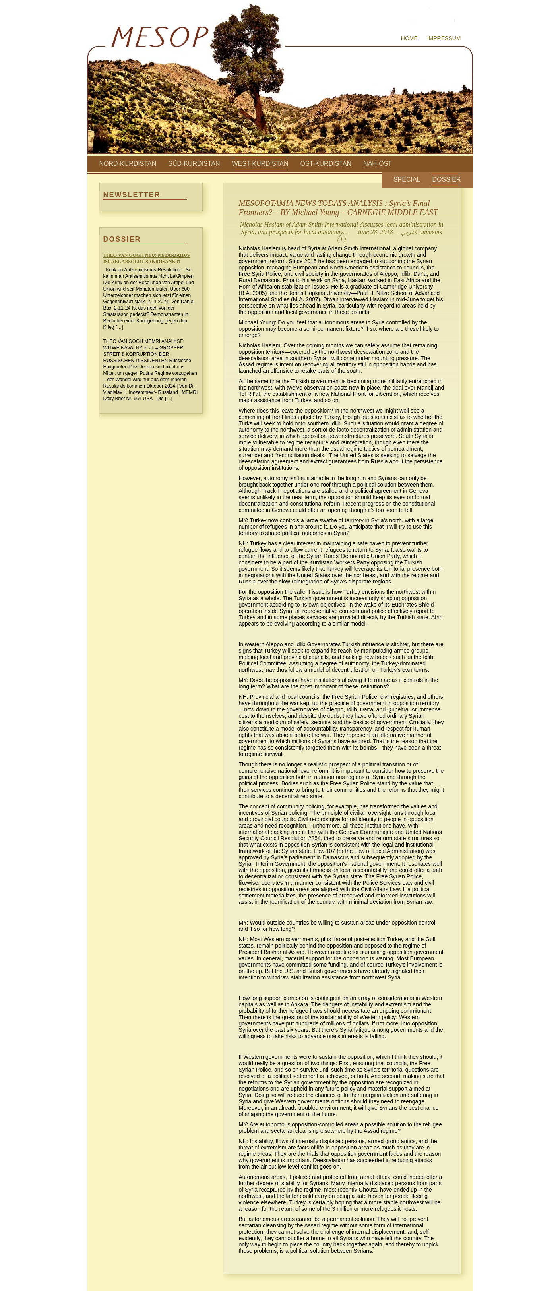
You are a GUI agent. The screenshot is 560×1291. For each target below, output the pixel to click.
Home (409, 38)
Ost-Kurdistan (326, 163)
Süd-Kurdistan (194, 163)
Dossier (446, 179)
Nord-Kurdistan (128, 163)
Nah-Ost (377, 163)
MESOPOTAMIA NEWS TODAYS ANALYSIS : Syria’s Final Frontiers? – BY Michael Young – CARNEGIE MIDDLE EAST (338, 208)
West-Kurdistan (260, 163)
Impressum (444, 38)
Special (406, 179)
